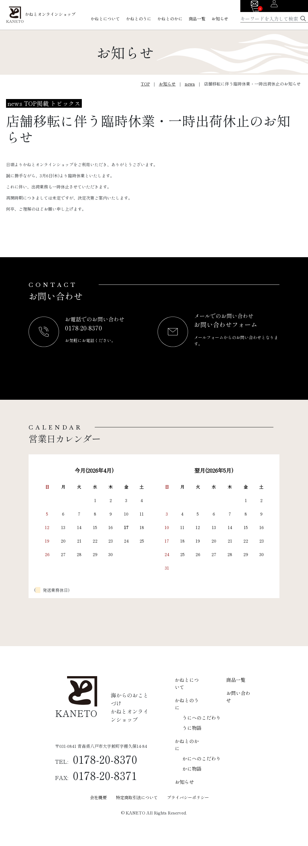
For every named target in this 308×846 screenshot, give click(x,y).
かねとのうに (138, 19)
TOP (145, 84)
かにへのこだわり (201, 758)
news (190, 84)
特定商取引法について (137, 797)
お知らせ (219, 19)
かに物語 (192, 768)
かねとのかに (170, 19)
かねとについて (105, 19)
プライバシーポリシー (188, 797)
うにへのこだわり (201, 717)
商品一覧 (197, 19)
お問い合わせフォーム (225, 324)
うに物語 (192, 727)
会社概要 (98, 797)
